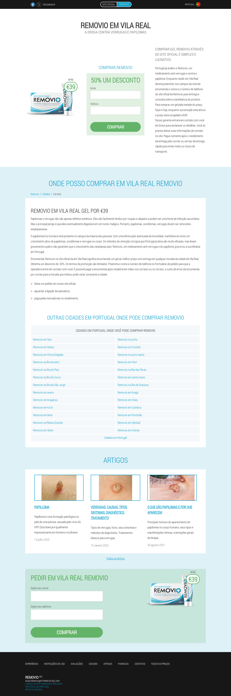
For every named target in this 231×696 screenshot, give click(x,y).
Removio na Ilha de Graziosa (133, 385)
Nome (93, 88)
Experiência (31, 663)
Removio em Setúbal (129, 422)
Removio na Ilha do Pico (46, 370)
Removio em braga (128, 392)
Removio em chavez (129, 430)
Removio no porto (128, 339)
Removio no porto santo (131, 354)
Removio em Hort (127, 362)
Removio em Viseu (128, 400)
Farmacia (123, 663)
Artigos (107, 663)
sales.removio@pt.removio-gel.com (42, 680)
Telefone (94, 104)
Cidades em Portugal (115, 437)
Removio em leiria (42, 415)
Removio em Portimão (130, 415)
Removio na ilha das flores (132, 370)
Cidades (93, 663)
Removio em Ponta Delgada (48, 354)
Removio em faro (42, 339)
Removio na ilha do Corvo (47, 377)
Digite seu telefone (41, 606)
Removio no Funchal (129, 347)
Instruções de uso (54, 663)
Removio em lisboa (43, 347)
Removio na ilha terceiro (46, 362)
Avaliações (77, 663)
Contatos (140, 663)
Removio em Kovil (43, 407)
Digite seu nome (39, 588)
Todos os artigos (115, 558)
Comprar (115, 127)
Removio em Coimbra (129, 407)
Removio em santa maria (131, 377)
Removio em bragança (45, 400)
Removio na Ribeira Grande (48, 422)
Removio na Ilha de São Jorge (49, 385)
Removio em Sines (43, 430)
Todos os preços (160, 663)
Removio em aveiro (43, 392)
